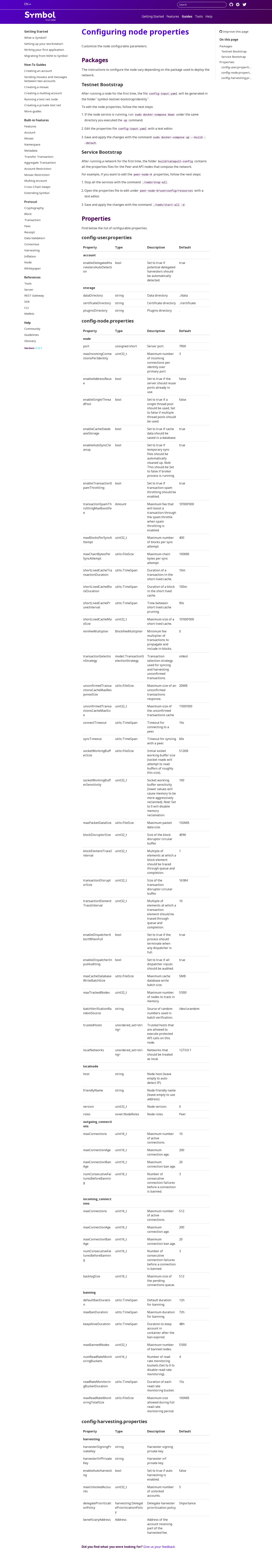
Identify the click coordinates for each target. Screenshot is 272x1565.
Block (28, 214)
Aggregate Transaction (40, 162)
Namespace (32, 144)
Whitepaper (32, 268)
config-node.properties (237, 72)
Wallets (29, 313)
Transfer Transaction (38, 156)
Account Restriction (37, 168)
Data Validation (34, 238)
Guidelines (31, 335)
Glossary (30, 341)
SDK (27, 301)
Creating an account (38, 71)
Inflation (30, 256)
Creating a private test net (42, 105)
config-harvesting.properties (238, 78)
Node (28, 262)
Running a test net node (41, 99)
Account (29, 132)
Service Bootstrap (233, 57)
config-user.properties (236, 67)
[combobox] (202, 4)
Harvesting (32, 250)
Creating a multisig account (43, 93)
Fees (27, 226)
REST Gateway (34, 295)
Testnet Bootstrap (234, 51)
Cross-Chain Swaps (37, 187)
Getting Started (153, 16)
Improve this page (233, 31)
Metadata (30, 150)
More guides (32, 111)
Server (28, 289)
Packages (225, 46)
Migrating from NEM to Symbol (45, 56)
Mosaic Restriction (37, 175)
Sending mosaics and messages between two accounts (45, 79)
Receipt (29, 232)
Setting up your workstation (43, 44)
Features (172, 16)
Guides (187, 16)
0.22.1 (38, 348)
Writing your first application (44, 49)
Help (208, 16)
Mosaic (29, 138)
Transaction (32, 220)
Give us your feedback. (159, 1547)
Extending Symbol (36, 193)
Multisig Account (35, 181)
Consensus (31, 244)
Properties (226, 62)
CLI (26, 308)
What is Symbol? (35, 37)
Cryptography (34, 208)
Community (32, 329)
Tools (199, 16)
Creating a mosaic (36, 87)
